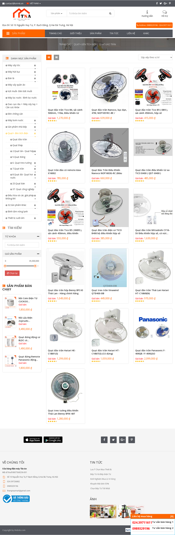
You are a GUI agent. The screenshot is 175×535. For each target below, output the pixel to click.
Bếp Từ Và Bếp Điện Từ (100, 474)
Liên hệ (131, 33)
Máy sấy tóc (13, 65)
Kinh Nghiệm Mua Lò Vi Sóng (102, 479)
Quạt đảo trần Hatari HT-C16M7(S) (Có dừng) (106, 352)
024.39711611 (142, 522)
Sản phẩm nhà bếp (17, 126)
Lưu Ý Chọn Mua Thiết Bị (101, 469)
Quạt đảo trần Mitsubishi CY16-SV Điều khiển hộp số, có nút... (152, 232)
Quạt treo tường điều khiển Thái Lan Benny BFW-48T (63, 412)
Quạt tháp (17, 145)
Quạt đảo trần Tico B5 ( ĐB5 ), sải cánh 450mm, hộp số (151, 111)
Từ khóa (10, 236)
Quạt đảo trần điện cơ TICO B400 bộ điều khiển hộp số (107, 232)
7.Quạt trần (18, 168)
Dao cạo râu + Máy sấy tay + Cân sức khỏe (22, 106)
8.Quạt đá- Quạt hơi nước (21, 176)
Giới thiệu (76, 33)
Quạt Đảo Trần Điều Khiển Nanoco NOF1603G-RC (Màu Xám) (107, 173)
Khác (146, 33)
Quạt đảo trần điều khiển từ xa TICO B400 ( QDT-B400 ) (152, 172)
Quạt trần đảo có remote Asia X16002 (64, 172)
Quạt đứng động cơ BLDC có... (29, 339)
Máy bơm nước (15, 120)
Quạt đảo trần (19, 139)
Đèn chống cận (15, 113)
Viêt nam (33, 3)
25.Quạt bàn (18, 183)
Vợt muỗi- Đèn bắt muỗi (19, 91)
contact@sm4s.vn (12, 3)
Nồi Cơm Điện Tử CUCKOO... (28, 300)
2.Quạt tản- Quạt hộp (23, 151)
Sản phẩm (15, 33)
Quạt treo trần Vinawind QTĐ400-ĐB (105, 292)
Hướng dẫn (147, 15)
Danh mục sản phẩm (23, 58)
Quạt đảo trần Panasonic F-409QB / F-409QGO (150, 352)
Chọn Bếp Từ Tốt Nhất (100, 488)
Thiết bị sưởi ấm (15, 217)
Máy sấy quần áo (16, 84)
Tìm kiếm (15, 228)
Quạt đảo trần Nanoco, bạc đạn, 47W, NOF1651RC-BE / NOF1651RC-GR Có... (109, 113)
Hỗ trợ (164, 15)
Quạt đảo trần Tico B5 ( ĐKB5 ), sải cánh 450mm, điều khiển (65, 232)
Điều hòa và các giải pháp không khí (20, 197)
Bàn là (10, 78)
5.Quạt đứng (18, 156)
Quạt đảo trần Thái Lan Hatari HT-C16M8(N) (152, 292)
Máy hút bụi (13, 71)
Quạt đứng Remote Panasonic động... (29, 358)
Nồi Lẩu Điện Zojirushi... (25, 319)
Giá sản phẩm (13, 253)
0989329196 (141, 528)
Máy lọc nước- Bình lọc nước (22, 97)
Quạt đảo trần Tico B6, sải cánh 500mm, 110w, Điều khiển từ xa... (65, 113)
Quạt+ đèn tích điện (85, 44)
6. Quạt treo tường (22, 162)
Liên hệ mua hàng (152, 516)
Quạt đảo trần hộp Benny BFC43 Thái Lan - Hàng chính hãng (65, 292)
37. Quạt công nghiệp (23, 189)
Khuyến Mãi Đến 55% (99, 483)
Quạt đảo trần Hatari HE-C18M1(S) (62, 352)
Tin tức (114, 33)
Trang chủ (55, 33)
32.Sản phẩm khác (16, 204)
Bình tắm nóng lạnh (17, 211)
